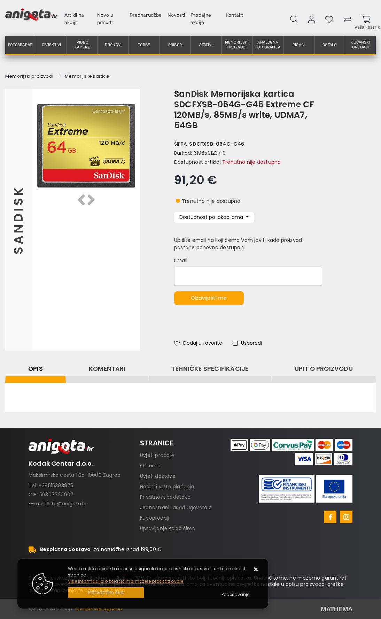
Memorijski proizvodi (237, 44)
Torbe (144, 45)
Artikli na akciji (74, 18)
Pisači (299, 45)
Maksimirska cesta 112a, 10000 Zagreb (74, 475)
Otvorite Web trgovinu (98, 609)
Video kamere (82, 44)
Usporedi (247, 342)
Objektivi (51, 45)
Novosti (176, 15)
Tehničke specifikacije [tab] (210, 369)
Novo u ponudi (105, 18)
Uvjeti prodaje (157, 455)
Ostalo (329, 45)
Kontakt (234, 15)
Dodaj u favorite (198, 342)
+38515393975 (56, 485)
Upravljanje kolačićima (167, 528)
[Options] (235, 594)
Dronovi (113, 45)
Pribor (175, 45)
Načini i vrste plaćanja (167, 486)
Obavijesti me (209, 297)
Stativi (205, 45)
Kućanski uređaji (360, 44)
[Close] (106, 592)
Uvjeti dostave (158, 476)
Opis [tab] (35, 369)
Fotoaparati (20, 45)
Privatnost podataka (165, 497)
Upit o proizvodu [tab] (324, 369)
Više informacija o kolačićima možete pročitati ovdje (125, 581)
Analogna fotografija (267, 44)
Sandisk (18, 219)
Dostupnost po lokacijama (211, 217)
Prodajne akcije (200, 18)
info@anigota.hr (67, 503)
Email (180, 260)
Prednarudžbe (146, 15)
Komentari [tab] (107, 369)
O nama (150, 465)
